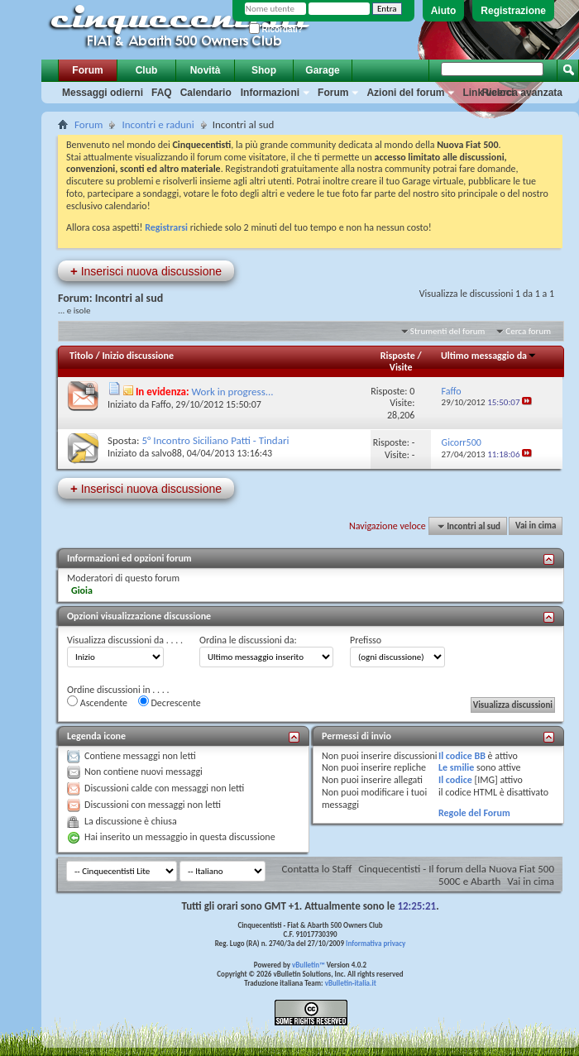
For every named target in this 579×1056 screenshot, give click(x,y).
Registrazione (513, 11)
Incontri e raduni (158, 124)
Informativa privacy (375, 943)
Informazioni (270, 92)
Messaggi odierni (102, 92)
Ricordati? (276, 29)
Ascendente (97, 702)
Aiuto (444, 11)
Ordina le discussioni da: (248, 640)
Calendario (206, 92)
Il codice (455, 780)
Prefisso (365, 640)
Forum (87, 70)
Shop (263, 70)
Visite (401, 367)
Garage (322, 70)
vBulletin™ (308, 964)
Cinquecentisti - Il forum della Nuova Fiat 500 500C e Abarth (456, 874)
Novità (205, 70)
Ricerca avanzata (522, 92)
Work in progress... (233, 391)
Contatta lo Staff (317, 868)
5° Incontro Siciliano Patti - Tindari (215, 440)
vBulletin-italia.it (350, 982)
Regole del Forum (474, 813)
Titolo (81, 355)
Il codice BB (462, 756)
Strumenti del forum (448, 331)
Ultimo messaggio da (489, 355)
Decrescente (169, 702)
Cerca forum (528, 331)
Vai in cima (535, 526)
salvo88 (166, 453)
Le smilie (456, 767)
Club (147, 70)
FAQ (161, 92)
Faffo (161, 404)
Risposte (397, 355)
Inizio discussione (138, 355)
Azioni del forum (405, 92)
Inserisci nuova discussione (146, 271)
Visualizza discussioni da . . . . (125, 640)
